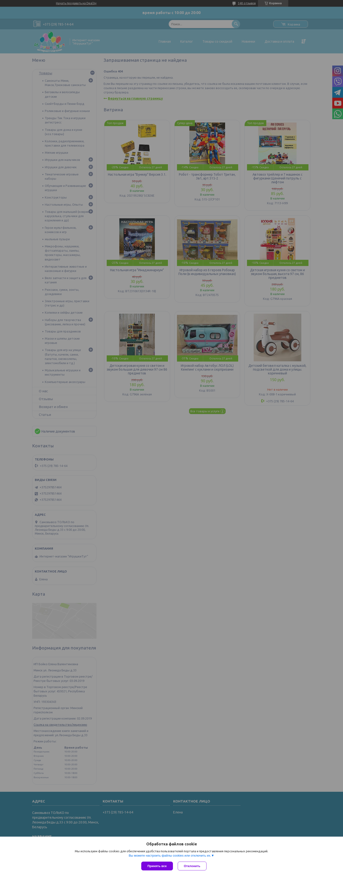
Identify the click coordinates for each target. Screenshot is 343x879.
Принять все (157, 866)
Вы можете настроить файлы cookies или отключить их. (170, 855)
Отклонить (192, 866)
